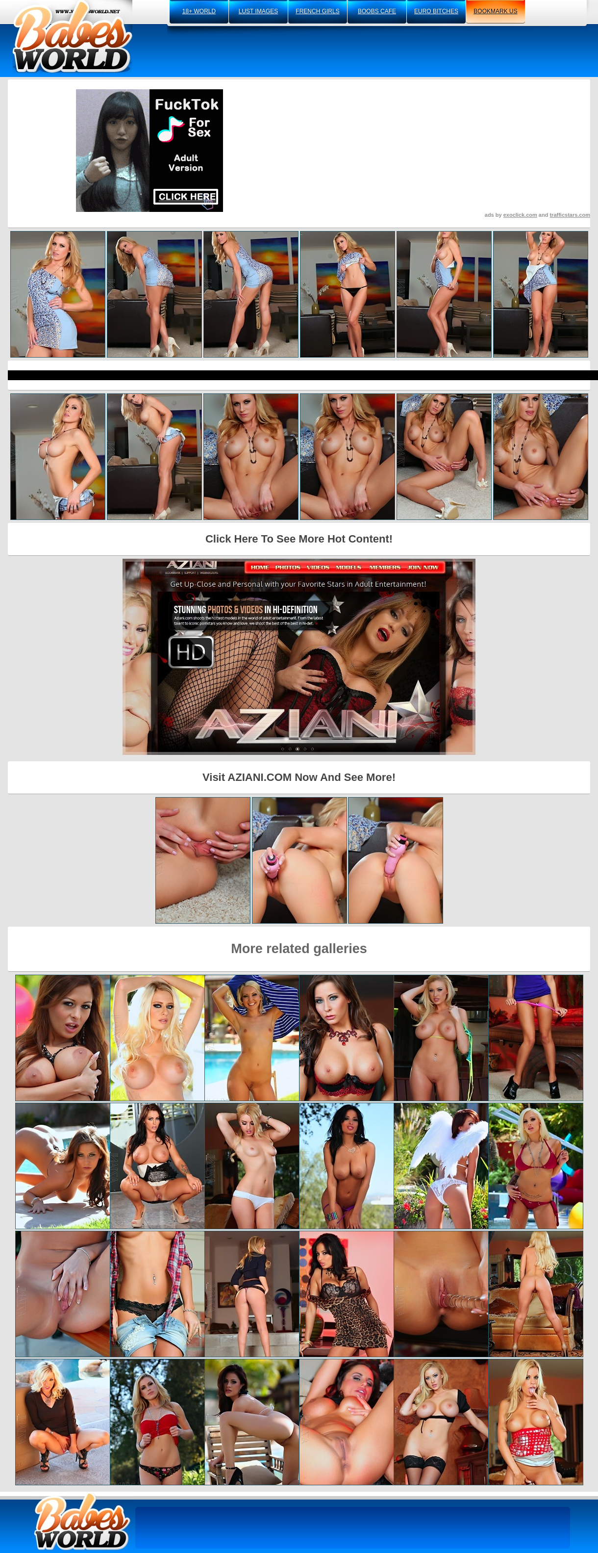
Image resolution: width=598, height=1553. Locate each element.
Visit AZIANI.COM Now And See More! (299, 777)
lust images (258, 11)
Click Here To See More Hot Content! (299, 539)
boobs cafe (377, 11)
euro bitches (436, 11)
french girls (317, 11)
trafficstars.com (569, 215)
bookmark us (495, 11)
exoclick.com (520, 215)
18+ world (199, 11)
